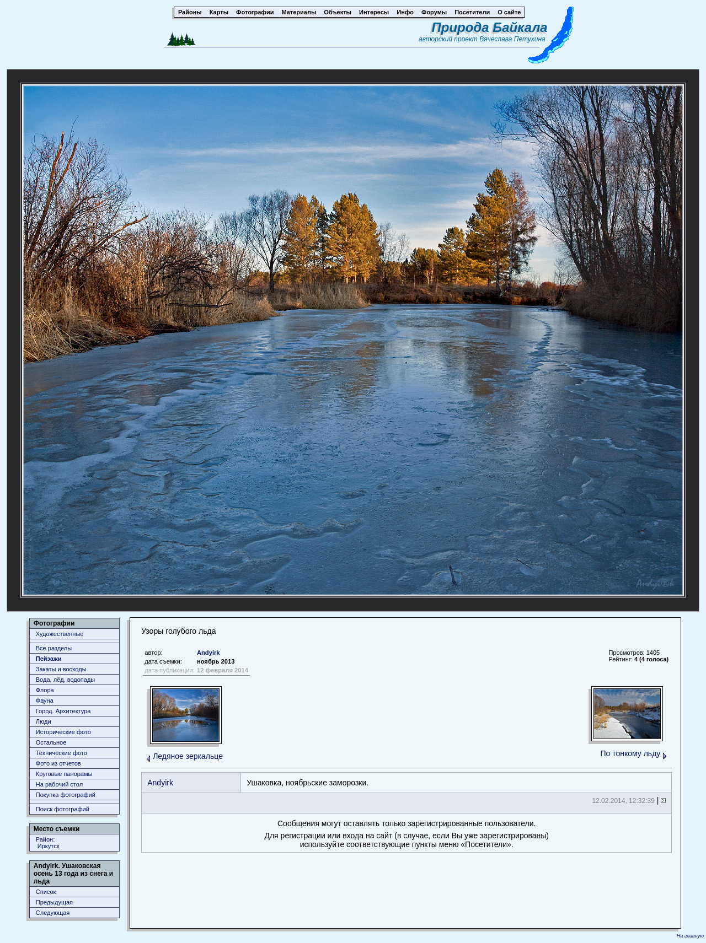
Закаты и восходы (61, 669)
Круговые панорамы (64, 773)
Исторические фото (63, 732)
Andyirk (208, 652)
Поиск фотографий (62, 809)
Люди (43, 721)
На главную (690, 936)
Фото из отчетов (58, 763)
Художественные (60, 634)
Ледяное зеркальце (188, 756)
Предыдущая (54, 902)
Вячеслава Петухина (512, 39)
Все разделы (54, 648)
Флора (45, 690)
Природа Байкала (490, 27)
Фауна (45, 700)
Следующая (53, 912)
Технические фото (61, 753)
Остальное (51, 742)
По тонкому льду (630, 753)
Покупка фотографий (65, 794)
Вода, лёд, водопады (65, 679)
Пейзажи (49, 658)
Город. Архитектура (63, 711)
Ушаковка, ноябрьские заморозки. (307, 782)
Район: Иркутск (48, 842)
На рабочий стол (59, 784)
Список (46, 891)
